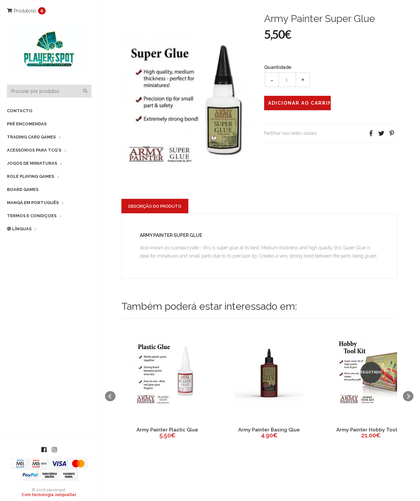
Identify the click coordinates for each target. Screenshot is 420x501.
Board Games (22, 189)
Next (408, 396)
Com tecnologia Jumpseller (49, 494)
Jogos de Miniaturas (32, 163)
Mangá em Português (33, 202)
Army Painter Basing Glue (269, 430)
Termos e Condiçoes (31, 215)
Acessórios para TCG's (34, 150)
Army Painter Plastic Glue (167, 430)
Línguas (19, 228)
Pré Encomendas (27, 123)
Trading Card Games (31, 137)
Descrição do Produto (154, 206)
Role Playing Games (30, 176)
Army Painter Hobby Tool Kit (370, 430)
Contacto (19, 110)
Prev (110, 396)
